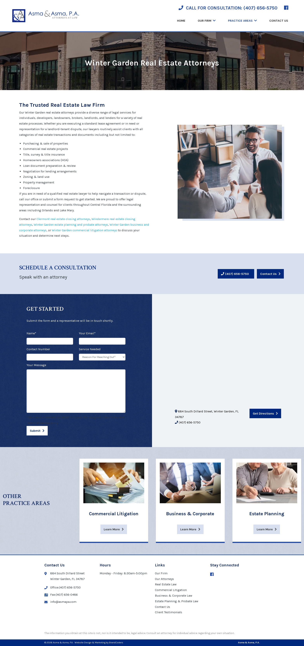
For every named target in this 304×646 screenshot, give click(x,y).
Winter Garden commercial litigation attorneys (84, 230)
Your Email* (87, 333)
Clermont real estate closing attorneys (63, 219)
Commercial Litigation (171, 590)
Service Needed (90, 349)
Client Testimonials (168, 612)
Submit (35, 431)
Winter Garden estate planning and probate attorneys (71, 224)
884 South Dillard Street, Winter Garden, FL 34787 (207, 414)
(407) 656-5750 (237, 274)
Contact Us (278, 20)
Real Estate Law (166, 584)
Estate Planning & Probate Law (176, 601)
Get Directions (263, 413)
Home (181, 20)
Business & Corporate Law (173, 595)
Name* (31, 333)
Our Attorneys (164, 579)
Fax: (61, 595)
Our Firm (204, 20)
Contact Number (38, 349)
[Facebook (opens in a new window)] (286, 8)
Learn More (112, 529)
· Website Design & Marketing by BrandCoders (98, 642)
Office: (62, 587)
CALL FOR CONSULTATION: (228, 8)
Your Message (36, 365)
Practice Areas (240, 20)
